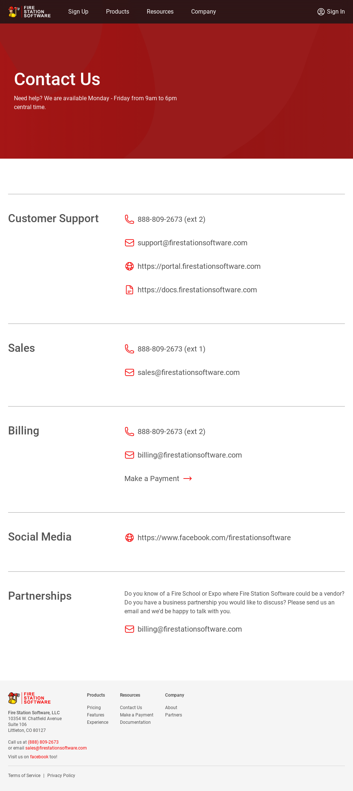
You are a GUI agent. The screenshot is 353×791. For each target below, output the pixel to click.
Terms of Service (24, 775)
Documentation (135, 722)
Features (95, 715)
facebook (39, 756)
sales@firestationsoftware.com (56, 748)
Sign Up (78, 11)
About (171, 707)
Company (203, 11)
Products (117, 11)
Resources (160, 11)
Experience (97, 722)
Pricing (94, 707)
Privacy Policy (61, 775)
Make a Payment (136, 715)
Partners (173, 715)
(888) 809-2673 (43, 742)
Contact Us (131, 707)
